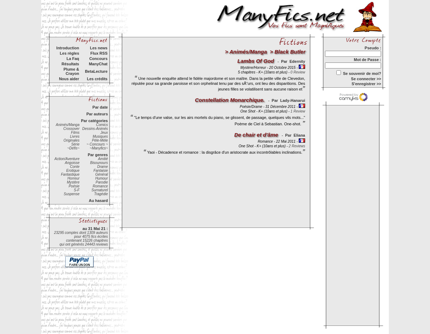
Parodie (102, 182)
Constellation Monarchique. (230, 100)
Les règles (69, 53)
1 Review (298, 111)
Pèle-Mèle (100, 140)
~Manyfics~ (99, 148)
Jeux (104, 133)
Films (75, 133)
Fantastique (70, 174)
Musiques (100, 136)
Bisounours (99, 163)
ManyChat (98, 64)
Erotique (72, 171)
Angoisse (72, 163)
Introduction (67, 48)
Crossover (71, 129)
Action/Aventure (67, 159)
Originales (71, 140)
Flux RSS (99, 53)
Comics (102, 125)
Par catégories (94, 121)
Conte (74, 167)
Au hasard (98, 200)
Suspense (71, 194)
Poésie (73, 186)
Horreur (73, 178)
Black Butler (289, 52)
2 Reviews (297, 146)
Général (101, 174)
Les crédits (97, 79)
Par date (100, 107)
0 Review (298, 72)
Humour (101, 178)
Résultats (70, 64)
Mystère (73, 182)
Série (75, 144)
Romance (100, 186)
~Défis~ (73, 148)
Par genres (98, 155)
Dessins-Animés (95, 129)
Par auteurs (97, 114)
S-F (76, 190)
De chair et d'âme (256, 135)
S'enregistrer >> (366, 84)
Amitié (103, 159)
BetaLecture (96, 71)
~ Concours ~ (97, 144)
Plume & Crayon (71, 71)
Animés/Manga (67, 125)
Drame (102, 167)
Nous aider (69, 79)
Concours (98, 58)
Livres (74, 136)
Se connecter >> (366, 79)
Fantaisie (100, 171)
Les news (99, 48)
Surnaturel (100, 190)
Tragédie (101, 194)
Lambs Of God (255, 61)
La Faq (73, 58)
